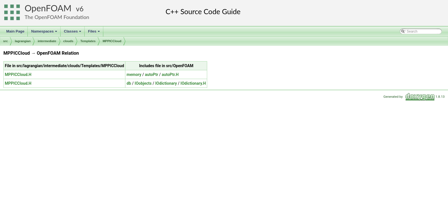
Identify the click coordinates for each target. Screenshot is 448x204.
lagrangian (23, 41)
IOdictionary (166, 83)
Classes (73, 33)
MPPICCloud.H (18, 74)
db (129, 83)
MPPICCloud (112, 41)
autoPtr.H (170, 74)
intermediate (47, 41)
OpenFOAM (48, 8)
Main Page (15, 31)
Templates (88, 41)
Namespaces (44, 33)
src (5, 41)
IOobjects (143, 83)
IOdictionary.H (193, 83)
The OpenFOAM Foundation (57, 17)
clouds (68, 41)
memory (134, 74)
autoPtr (151, 74)
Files (94, 33)
